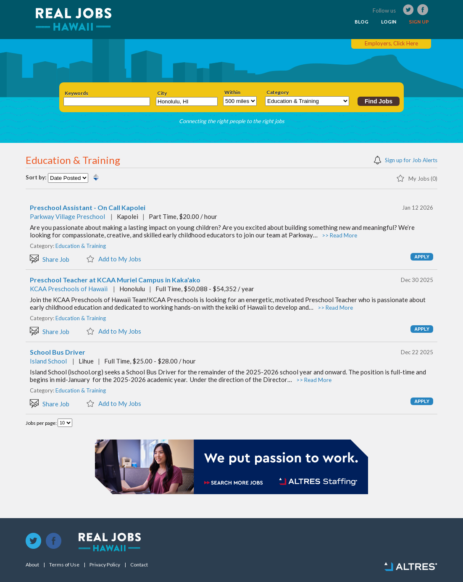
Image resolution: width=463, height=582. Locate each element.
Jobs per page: (42, 423)
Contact (139, 564)
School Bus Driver (57, 352)
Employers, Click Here (391, 43)
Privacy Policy (104, 564)
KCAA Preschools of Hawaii (69, 288)
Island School (48, 361)
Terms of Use (64, 564)
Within (232, 92)
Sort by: (36, 177)
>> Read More (339, 235)
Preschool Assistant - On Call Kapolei (87, 207)
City (162, 93)
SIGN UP (419, 21)
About (32, 564)
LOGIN (388, 21)
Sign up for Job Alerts (405, 159)
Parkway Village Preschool (67, 216)
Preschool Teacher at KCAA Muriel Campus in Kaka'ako (115, 280)
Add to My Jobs (113, 258)
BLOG (361, 21)
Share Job (49, 259)
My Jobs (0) (416, 178)
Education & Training (80, 245)
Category (277, 92)
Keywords (76, 93)
